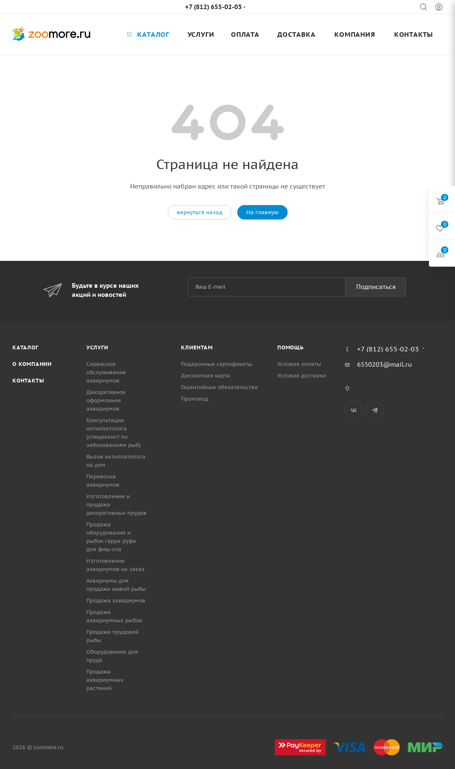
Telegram (375, 410)
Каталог (25, 347)
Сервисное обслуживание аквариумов (106, 372)
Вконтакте (354, 410)
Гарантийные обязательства (219, 387)
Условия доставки (301, 375)
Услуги (97, 347)
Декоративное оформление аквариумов (106, 400)
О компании (32, 364)
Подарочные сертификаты (216, 364)
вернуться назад (199, 212)
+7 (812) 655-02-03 (213, 7)
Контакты (28, 380)
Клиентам (197, 347)
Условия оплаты (299, 364)
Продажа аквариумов (115, 600)
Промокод (194, 398)
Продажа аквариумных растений (105, 680)
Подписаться (376, 287)
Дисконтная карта (205, 375)
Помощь (290, 347)
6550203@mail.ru (384, 364)
